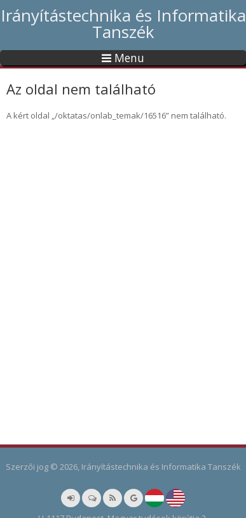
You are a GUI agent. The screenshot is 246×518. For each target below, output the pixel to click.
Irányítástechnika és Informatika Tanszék (123, 23)
